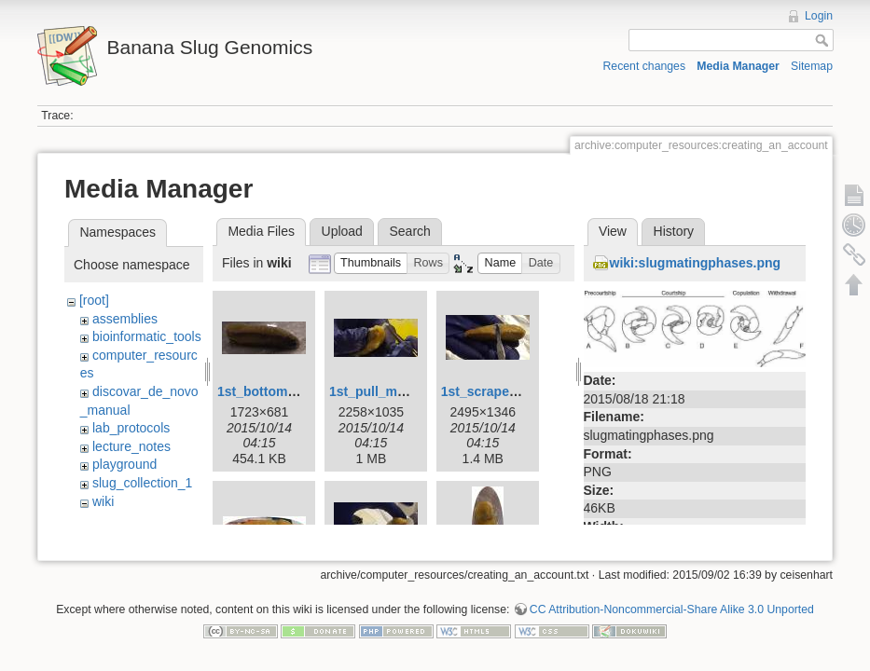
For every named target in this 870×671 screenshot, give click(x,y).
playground (124, 464)
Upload (342, 231)
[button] (371, 263)
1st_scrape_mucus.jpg (511, 391)
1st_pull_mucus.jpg (390, 391)
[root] (94, 300)
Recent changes (644, 66)
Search (409, 231)
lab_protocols (131, 427)
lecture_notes (131, 446)
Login (819, 15)
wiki (103, 501)
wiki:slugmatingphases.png (695, 262)
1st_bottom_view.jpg (281, 391)
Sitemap (812, 66)
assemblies (125, 318)
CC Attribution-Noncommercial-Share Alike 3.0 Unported (672, 588)
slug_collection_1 (142, 482)
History (674, 231)
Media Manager (738, 66)
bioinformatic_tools (146, 336)
